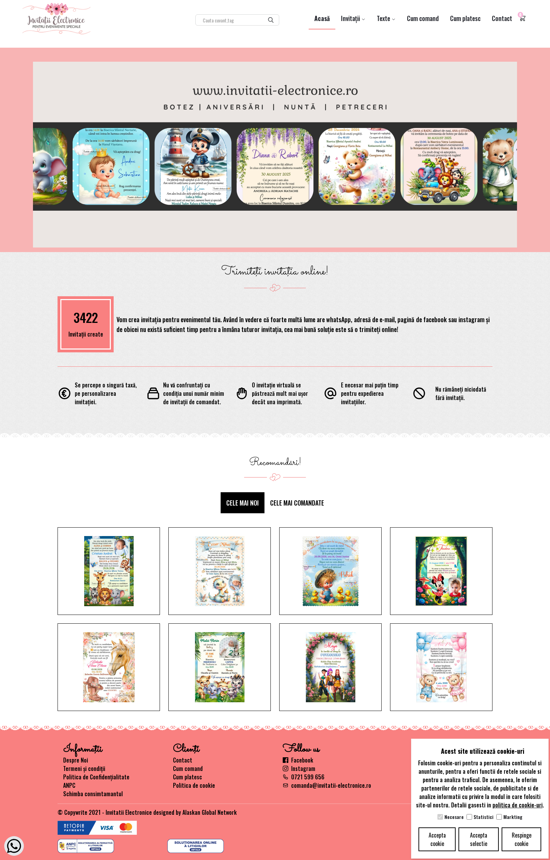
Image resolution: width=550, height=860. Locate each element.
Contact (502, 18)
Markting (512, 816)
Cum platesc (465, 18)
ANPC (69, 785)
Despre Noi (75, 760)
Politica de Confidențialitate (96, 777)
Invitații (353, 18)
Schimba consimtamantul (93, 794)
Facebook (298, 760)
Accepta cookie (437, 839)
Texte (386, 18)
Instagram (299, 768)
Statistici (484, 816)
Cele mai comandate (297, 502)
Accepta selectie (478, 839)
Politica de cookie (194, 785)
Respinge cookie (521, 839)
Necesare (454, 816)
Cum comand (423, 18)
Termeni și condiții (84, 768)
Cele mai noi (242, 502)
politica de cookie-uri (517, 805)
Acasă (322, 18)
